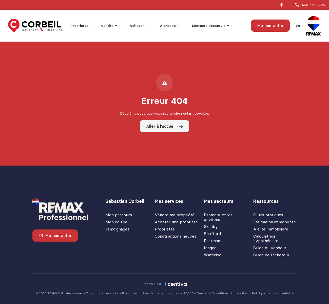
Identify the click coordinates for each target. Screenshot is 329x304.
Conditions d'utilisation (230, 293)
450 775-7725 (313, 5)
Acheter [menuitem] (136, 25)
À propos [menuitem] (168, 25)
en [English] (298, 25)
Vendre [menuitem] (107, 25)
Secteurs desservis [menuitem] (208, 25)
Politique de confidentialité (273, 293)
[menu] (109, 25)
